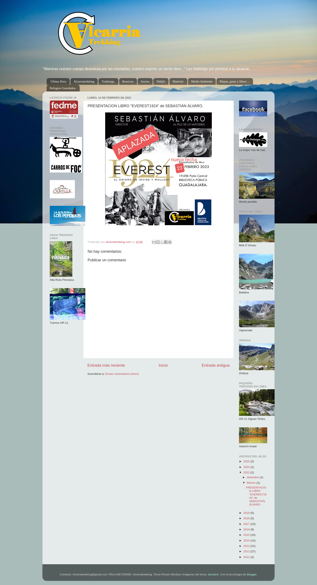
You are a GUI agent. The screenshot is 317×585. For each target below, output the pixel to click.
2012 (247, 551)
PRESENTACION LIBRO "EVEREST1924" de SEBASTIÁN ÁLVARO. (256, 496)
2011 (247, 557)
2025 (247, 461)
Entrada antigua (216, 365)
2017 (247, 524)
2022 (247, 472)
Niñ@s (160, 81)
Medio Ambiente (201, 81)
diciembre (253, 477)
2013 (247, 546)
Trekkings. (108, 81)
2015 (247, 534)
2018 (247, 518)
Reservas (128, 81)
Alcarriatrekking (84, 81)
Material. (178, 81)
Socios (145, 81)
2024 (247, 467)
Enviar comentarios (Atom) (122, 373)
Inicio (163, 365)
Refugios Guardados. (63, 88)
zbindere (213, 574)
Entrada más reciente (106, 365)
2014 (247, 540)
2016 (247, 529)
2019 (247, 512)
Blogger (252, 574)
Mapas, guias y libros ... (234, 81)
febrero (252, 482)
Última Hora (58, 81)
